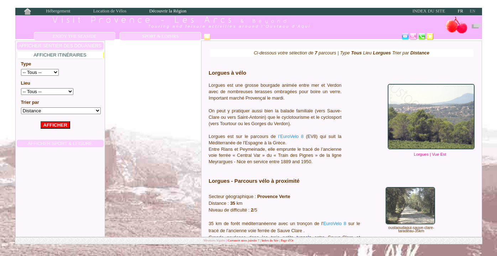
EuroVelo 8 (334, 223)
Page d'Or (287, 240)
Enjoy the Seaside (74, 36)
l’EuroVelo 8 (290, 136)
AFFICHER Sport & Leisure (60, 143)
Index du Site (429, 11)
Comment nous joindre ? (243, 240)
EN (472, 11)
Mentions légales (214, 240)
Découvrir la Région (167, 11)
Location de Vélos (110, 11)
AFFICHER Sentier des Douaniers (60, 45)
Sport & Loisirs (160, 36)
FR (460, 11)
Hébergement (58, 11)
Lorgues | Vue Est (430, 154)
